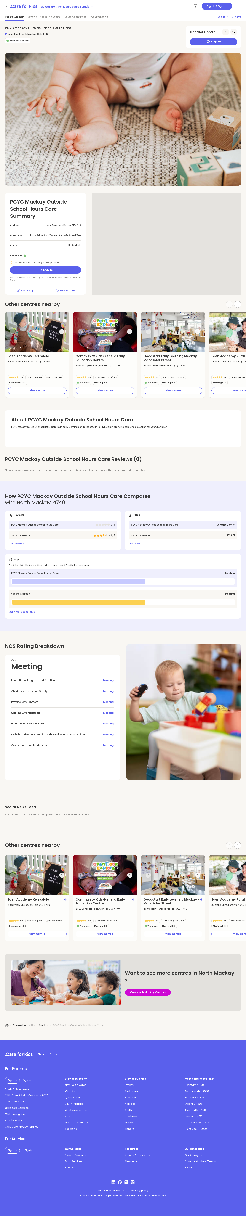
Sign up (12, 1080)
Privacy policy (139, 1190)
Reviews (32, 16)
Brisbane (130, 1097)
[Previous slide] (12, 331)
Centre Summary (14, 16)
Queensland (20, 1025)
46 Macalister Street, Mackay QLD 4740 (165, 365)
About (41, 1054)
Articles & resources (137, 1155)
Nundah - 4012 (193, 1116)
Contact (54, 1054)
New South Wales (75, 1085)
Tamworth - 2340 (196, 1110)
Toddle (189, 1167)
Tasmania (71, 1129)
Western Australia (76, 1110)
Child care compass (17, 1108)
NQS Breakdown (99, 16)
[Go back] (7, 6)
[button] (20, 347)
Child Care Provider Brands (21, 1127)
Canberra (131, 1116)
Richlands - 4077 (195, 1097)
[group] (37, 332)
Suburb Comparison (74, 16)
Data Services (73, 1161)
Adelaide (130, 1104)
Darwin (129, 1122)
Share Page (25, 290)
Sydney (129, 1085)
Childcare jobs (193, 1155)
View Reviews (16, 543)
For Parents (16, 1068)
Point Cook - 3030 (196, 1129)
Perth (128, 1110)
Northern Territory (76, 1122)
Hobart (129, 1129)
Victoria (70, 1091)
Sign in (27, 1080)
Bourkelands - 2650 (197, 1091)
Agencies (70, 1167)
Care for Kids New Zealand (201, 1161)
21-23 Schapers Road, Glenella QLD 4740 (98, 365)
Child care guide (15, 1114)
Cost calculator (14, 1101)
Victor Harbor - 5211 (197, 1122)
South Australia (74, 1104)
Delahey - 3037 (194, 1104)
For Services (16, 1138)
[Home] (7, 1025)
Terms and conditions (111, 1190)
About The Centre (50, 16)
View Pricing (135, 543)
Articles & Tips (14, 1120)
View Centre (37, 390)
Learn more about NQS (22, 611)
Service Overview (75, 1155)
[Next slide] (237, 304)
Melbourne (131, 1091)
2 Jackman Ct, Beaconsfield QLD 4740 (29, 361)
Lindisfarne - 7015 (195, 1085)
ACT (67, 1116)
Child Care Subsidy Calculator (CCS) (27, 1095)
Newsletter (132, 1161)
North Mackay (40, 1025)
